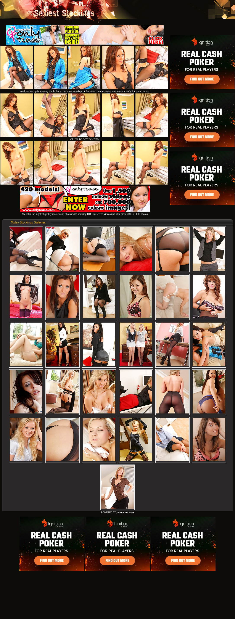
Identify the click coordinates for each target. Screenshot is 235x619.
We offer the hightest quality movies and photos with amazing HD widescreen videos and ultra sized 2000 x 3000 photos (85, 212)
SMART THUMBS (125, 512)
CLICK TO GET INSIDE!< (84, 139)
